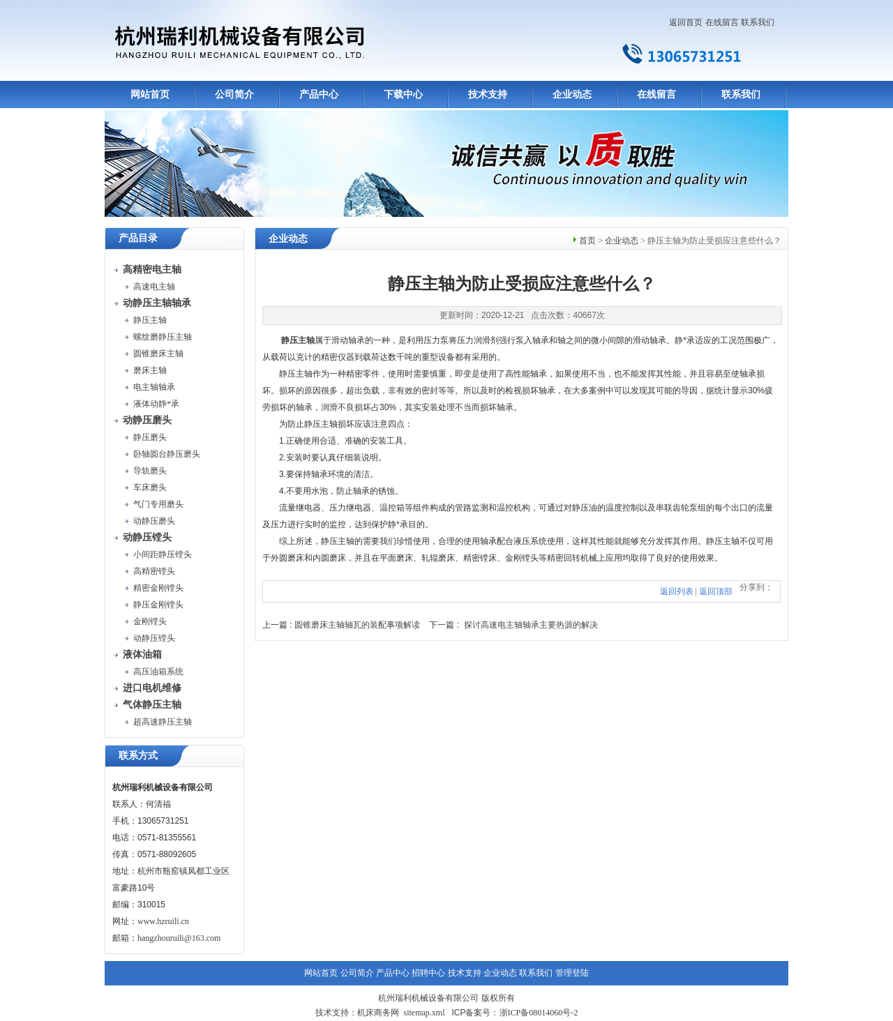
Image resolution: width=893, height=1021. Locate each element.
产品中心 (318, 94)
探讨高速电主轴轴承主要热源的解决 (531, 625)
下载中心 (403, 94)
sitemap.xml (423, 1013)
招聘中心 (428, 973)
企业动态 (572, 94)
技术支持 (487, 94)
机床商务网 (378, 1013)
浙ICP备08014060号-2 (539, 1013)
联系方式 (138, 755)
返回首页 (686, 22)
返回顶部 (716, 591)
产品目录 (138, 238)
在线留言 (722, 22)
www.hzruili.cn (163, 921)
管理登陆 (572, 973)
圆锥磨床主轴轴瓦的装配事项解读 (357, 625)
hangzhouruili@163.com (178, 938)
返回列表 (676, 591)
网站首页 (150, 94)
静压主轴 (298, 340)
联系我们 (757, 22)
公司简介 (234, 94)
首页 (587, 240)
